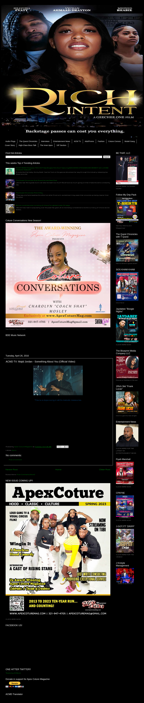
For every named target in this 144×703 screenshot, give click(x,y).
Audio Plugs (10, 141)
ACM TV (77, 141)
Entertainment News (61, 141)
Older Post (104, 469)
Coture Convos (114, 141)
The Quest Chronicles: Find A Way (29, 193)
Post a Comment (15, 459)
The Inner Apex (46, 145)
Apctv (14, 450)
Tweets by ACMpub (13, 673)
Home (58, 469)
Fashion (101, 141)
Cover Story (10, 145)
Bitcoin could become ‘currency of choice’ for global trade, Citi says (43, 205)
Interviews (45, 141)
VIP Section (61, 145)
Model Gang (130, 141)
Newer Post (12, 469)
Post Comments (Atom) (26, 474)
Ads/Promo (89, 141)
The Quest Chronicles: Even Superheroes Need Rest (36, 180)
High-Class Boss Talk (27, 145)
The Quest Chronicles (28, 141)
